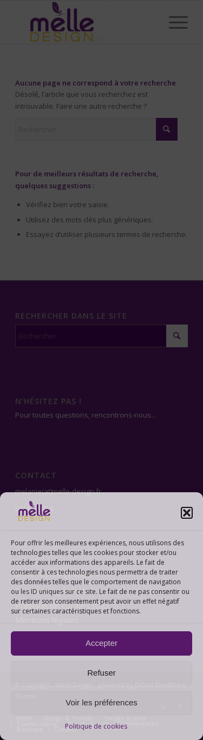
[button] (186, 512)
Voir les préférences (101, 702)
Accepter (101, 643)
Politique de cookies (96, 726)
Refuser (101, 672)
